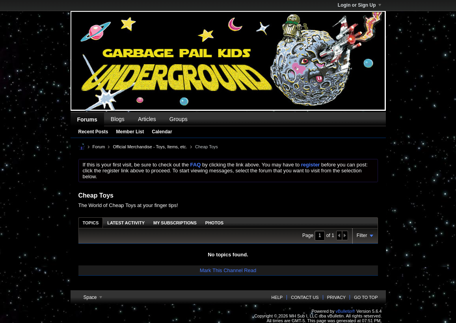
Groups (178, 119)
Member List (130, 131)
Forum (99, 146)
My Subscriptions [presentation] (175, 222)
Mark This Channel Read (228, 270)
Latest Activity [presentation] (126, 222)
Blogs (118, 119)
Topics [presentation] (91, 222)
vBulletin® (345, 311)
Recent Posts (93, 131)
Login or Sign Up (359, 5)
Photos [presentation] (214, 222)
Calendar (162, 131)
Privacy (336, 297)
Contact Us (305, 297)
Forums (87, 119)
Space (93, 297)
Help (277, 297)
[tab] (90, 222)
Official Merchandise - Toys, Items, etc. (150, 146)
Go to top (366, 297)
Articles (147, 119)
